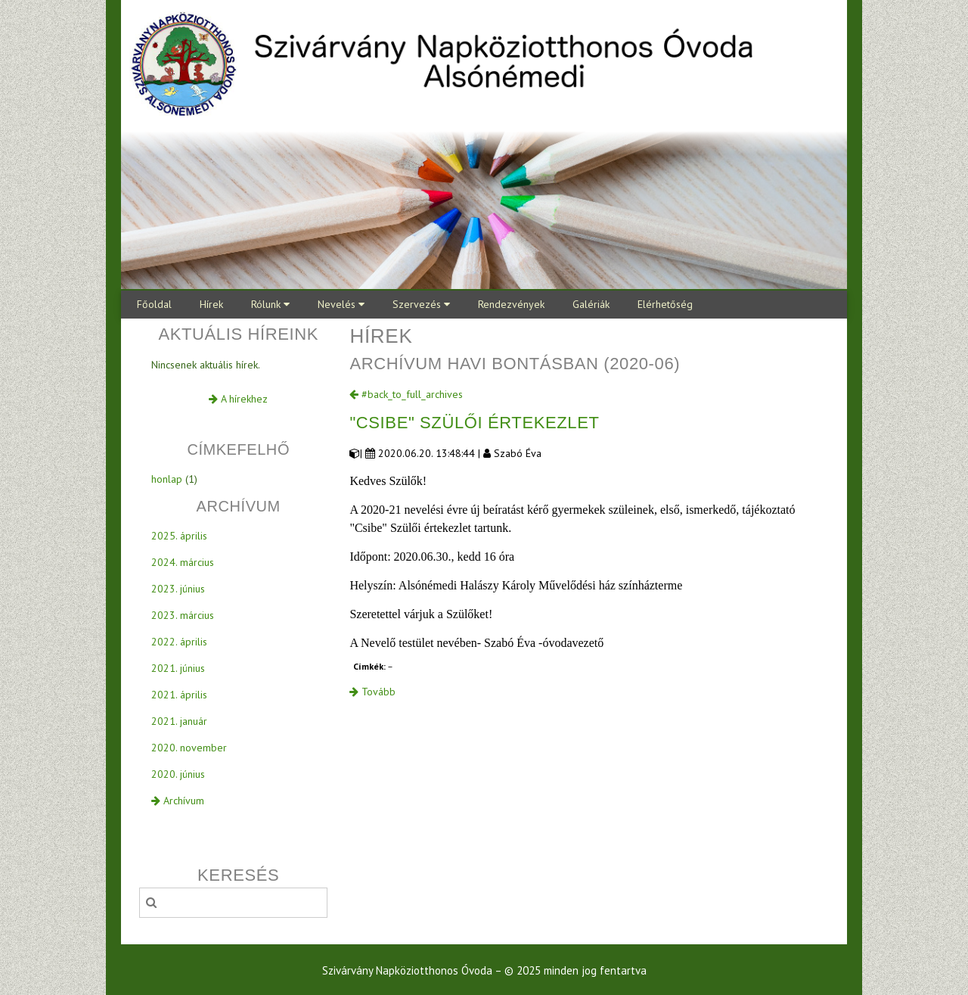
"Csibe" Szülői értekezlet (474, 422)
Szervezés (421, 304)
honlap (166, 479)
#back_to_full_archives (406, 394)
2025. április (179, 536)
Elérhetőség (665, 304)
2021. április (179, 694)
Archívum (177, 800)
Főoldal (154, 304)
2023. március (182, 615)
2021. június (178, 668)
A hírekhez (238, 399)
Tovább (372, 691)
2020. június (178, 774)
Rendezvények (511, 304)
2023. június (178, 588)
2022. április (179, 641)
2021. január (179, 721)
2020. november (189, 747)
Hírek (211, 304)
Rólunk (270, 304)
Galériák (591, 304)
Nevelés (341, 304)
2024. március (182, 562)
